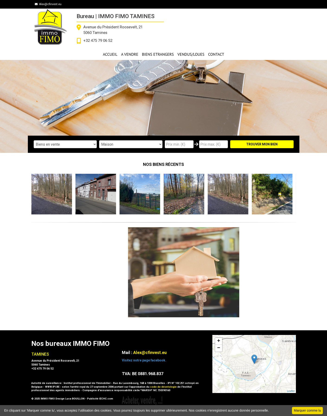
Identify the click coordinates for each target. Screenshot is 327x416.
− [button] (218, 348)
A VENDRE (129, 54)
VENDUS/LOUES (191, 54)
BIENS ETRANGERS (158, 54)
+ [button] (218, 341)
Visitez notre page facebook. (144, 360)
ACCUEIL (110, 54)
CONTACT (216, 54)
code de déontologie (163, 386)
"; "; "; (130, 144)
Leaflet (291, 391)
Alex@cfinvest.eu (48, 4)
